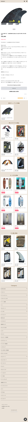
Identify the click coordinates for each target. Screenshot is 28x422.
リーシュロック (3, 372)
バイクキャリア (3, 321)
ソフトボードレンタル (4, 298)
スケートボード (3, 363)
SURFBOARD (3, 288)
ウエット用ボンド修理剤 (5, 350)
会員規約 (3, 408)
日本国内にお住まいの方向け (14, 91)
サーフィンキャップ (4, 379)
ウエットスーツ (3, 308)
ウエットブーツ (3, 356)
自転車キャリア (3, 324)
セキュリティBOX (4, 327)
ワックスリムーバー (4, 340)
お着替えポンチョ (4, 382)
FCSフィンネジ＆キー (4, 353)
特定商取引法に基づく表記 (6, 406)
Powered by (14, 411)
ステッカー (2, 334)
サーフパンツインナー (4, 385)
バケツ (2, 388)
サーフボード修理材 (4, 343)
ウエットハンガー (3, 369)
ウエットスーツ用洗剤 (4, 337)
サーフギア (2, 311)
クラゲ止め (3, 392)
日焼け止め (3, 317)
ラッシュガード (3, 398)
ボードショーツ (3, 314)
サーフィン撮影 (3, 301)
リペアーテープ (3, 395)
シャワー (2, 330)
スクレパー (2, 366)
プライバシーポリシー (5, 404)
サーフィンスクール (4, 295)
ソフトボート (3, 292)
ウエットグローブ (3, 359)
